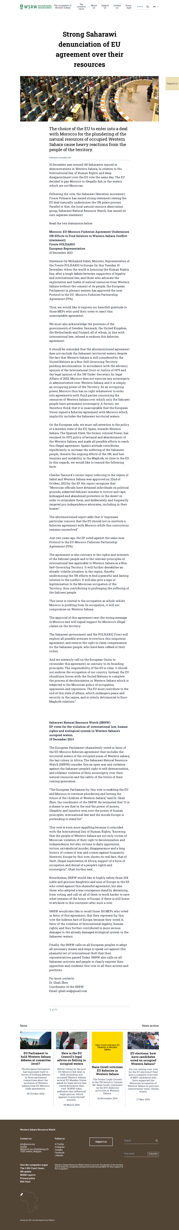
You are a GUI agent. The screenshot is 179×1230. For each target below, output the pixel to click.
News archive (150, 1025)
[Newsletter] (135, 1154)
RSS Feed (25, 1181)
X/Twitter (59, 1144)
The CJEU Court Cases (32, 1168)
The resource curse (81, 6)
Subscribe (153, 1154)
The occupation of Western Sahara (62, 6)
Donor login (128, 6)
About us (94, 6)
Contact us (117, 6)
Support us (172, 83)
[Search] (142, 7)
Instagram (60, 1147)
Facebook (59, 1152)
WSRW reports (28, 1175)
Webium (51, 1220)
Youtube (59, 1149)
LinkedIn (59, 1155)
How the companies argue (34, 1165)
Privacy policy (27, 1178)
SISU (30, 1220)
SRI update (25, 1171)
